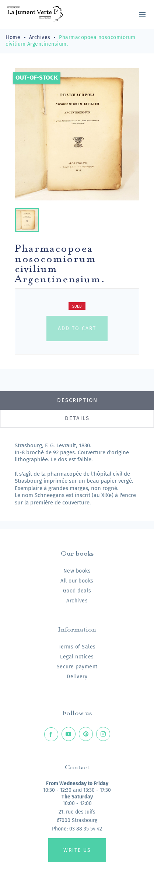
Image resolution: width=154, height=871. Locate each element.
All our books (77, 581)
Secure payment (77, 667)
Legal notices (77, 657)
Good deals (77, 591)
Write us (77, 850)
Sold (77, 306)
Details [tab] (77, 418)
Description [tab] (77, 400)
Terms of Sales (77, 647)
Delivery (77, 677)
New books (77, 571)
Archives (77, 601)
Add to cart (77, 328)
